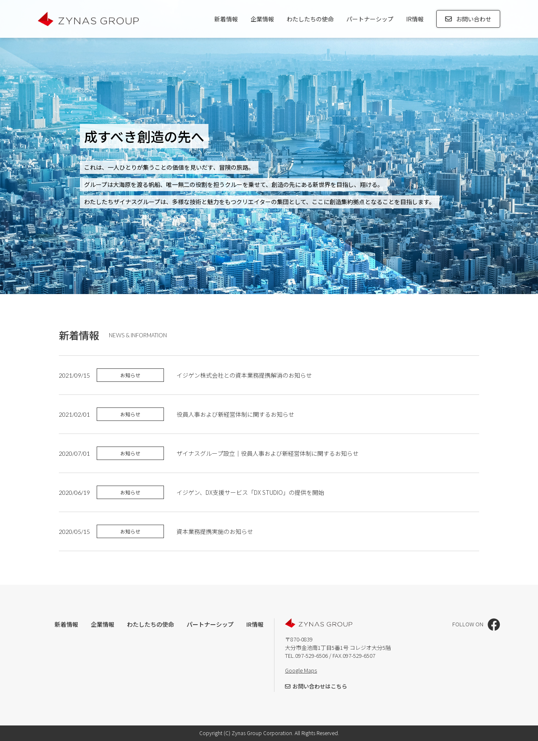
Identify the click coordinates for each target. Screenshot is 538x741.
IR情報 (415, 19)
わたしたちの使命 (310, 19)
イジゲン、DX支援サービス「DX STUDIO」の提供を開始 (250, 492)
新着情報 (226, 19)
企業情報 (262, 19)
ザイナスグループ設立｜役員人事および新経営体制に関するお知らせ (268, 453)
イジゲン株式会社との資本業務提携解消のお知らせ (244, 375)
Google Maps (301, 670)
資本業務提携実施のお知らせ (215, 531)
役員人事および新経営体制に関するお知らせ (235, 414)
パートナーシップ (369, 19)
